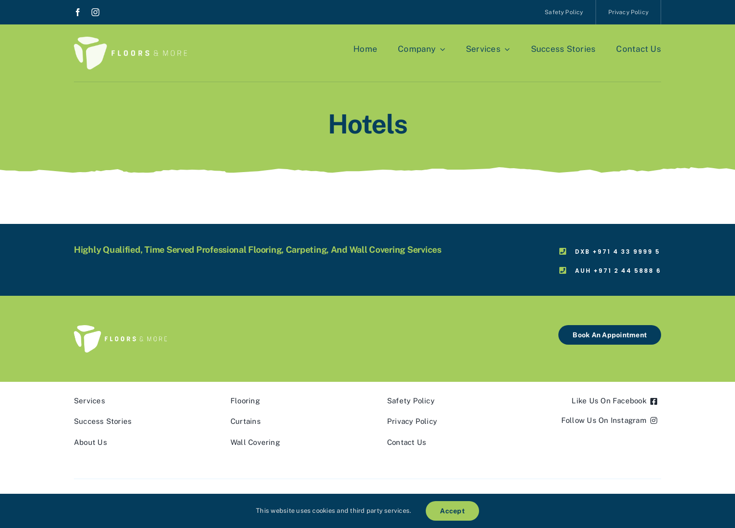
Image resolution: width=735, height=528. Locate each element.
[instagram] (95, 12)
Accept (452, 511)
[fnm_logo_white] (130, 40)
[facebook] (78, 12)
